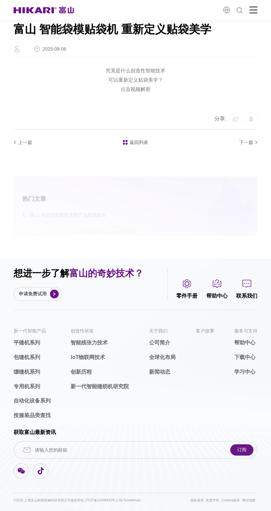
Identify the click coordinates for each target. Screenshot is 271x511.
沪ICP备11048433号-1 (102, 500)
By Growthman (130, 500)
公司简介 (159, 342)
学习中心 (244, 372)
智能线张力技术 (89, 342)
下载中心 (244, 357)
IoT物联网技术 (88, 357)
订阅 (241, 449)
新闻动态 (159, 372)
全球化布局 (162, 357)
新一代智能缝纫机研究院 (100, 386)
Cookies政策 (230, 500)
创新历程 (81, 372)
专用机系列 (27, 386)
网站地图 (248, 500)
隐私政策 (197, 500)
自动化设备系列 (32, 400)
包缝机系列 (27, 357)
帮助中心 (244, 342)
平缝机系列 (27, 342)
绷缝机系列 (27, 372)
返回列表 (135, 142)
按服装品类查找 (32, 415)
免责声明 (212, 500)
